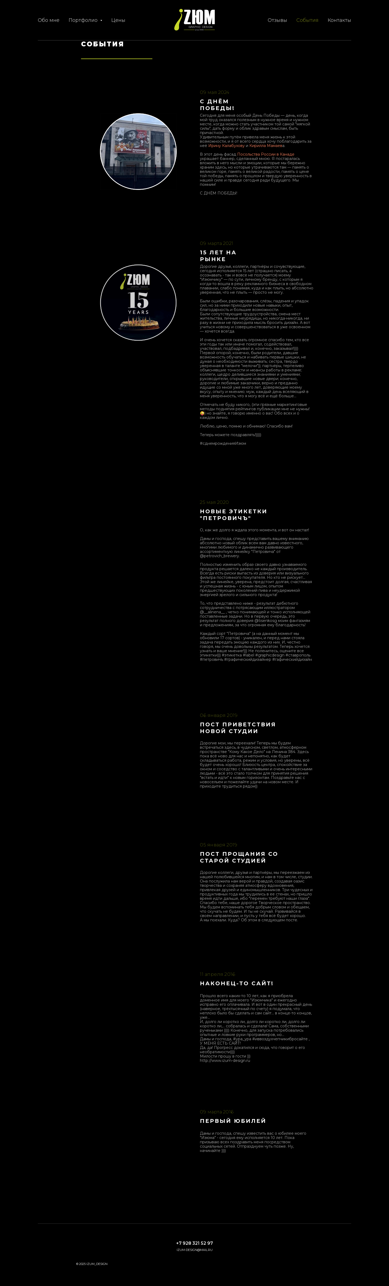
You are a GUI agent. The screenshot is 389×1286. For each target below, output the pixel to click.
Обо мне (48, 20)
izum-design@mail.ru (195, 1250)
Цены (118, 20)
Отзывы (277, 20)
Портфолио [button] (84, 20)
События (307, 20)
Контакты (339, 20)
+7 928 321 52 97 (194, 1243)
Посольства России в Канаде (265, 154)
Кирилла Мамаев (265, 145)
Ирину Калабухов (225, 145)
